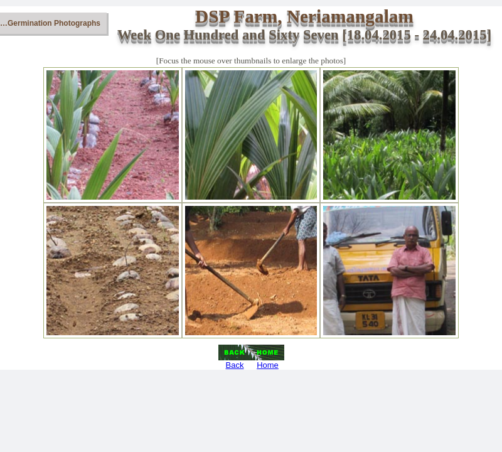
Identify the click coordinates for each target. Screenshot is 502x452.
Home (268, 365)
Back (235, 365)
